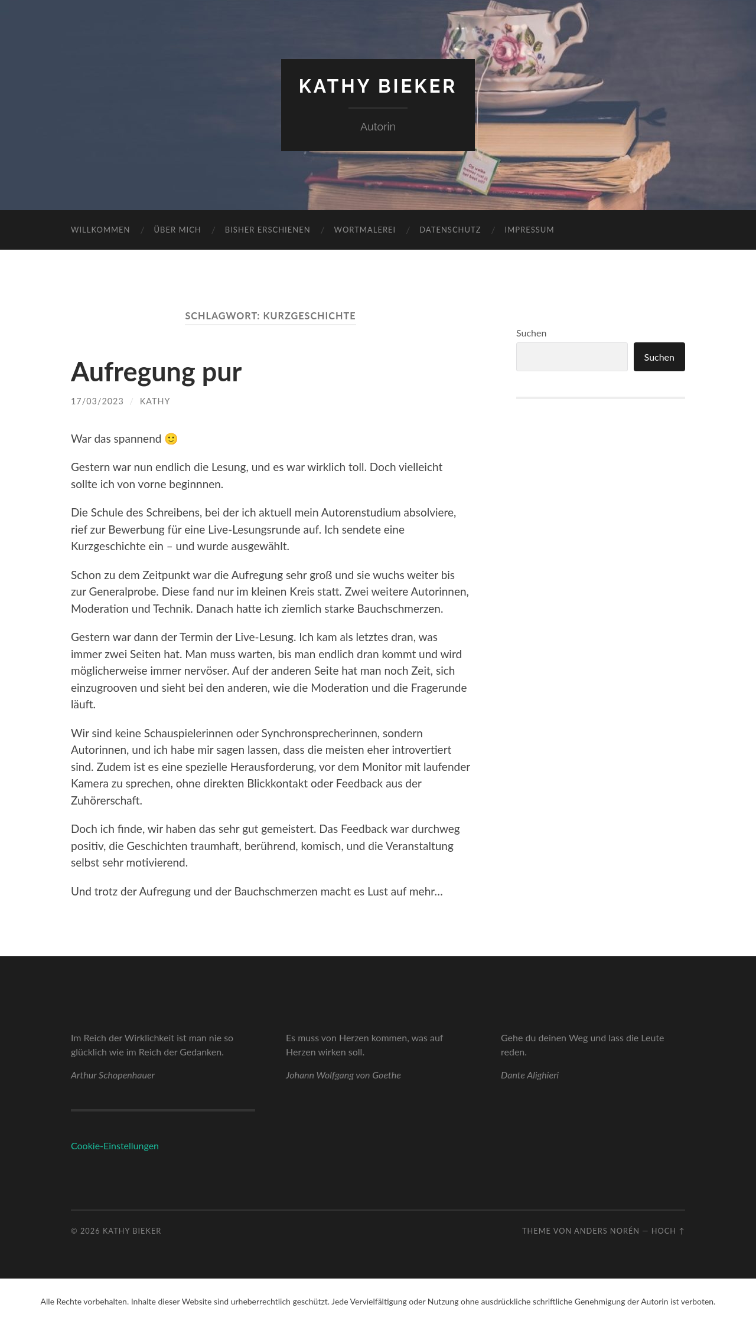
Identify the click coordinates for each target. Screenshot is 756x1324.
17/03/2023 (97, 401)
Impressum (530, 229)
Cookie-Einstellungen (115, 1145)
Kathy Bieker (378, 86)
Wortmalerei (365, 229)
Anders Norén (607, 1230)
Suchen (531, 332)
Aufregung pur (156, 371)
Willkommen (101, 229)
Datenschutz (450, 229)
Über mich (177, 229)
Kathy (155, 401)
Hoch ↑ (668, 1230)
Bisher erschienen (268, 229)
